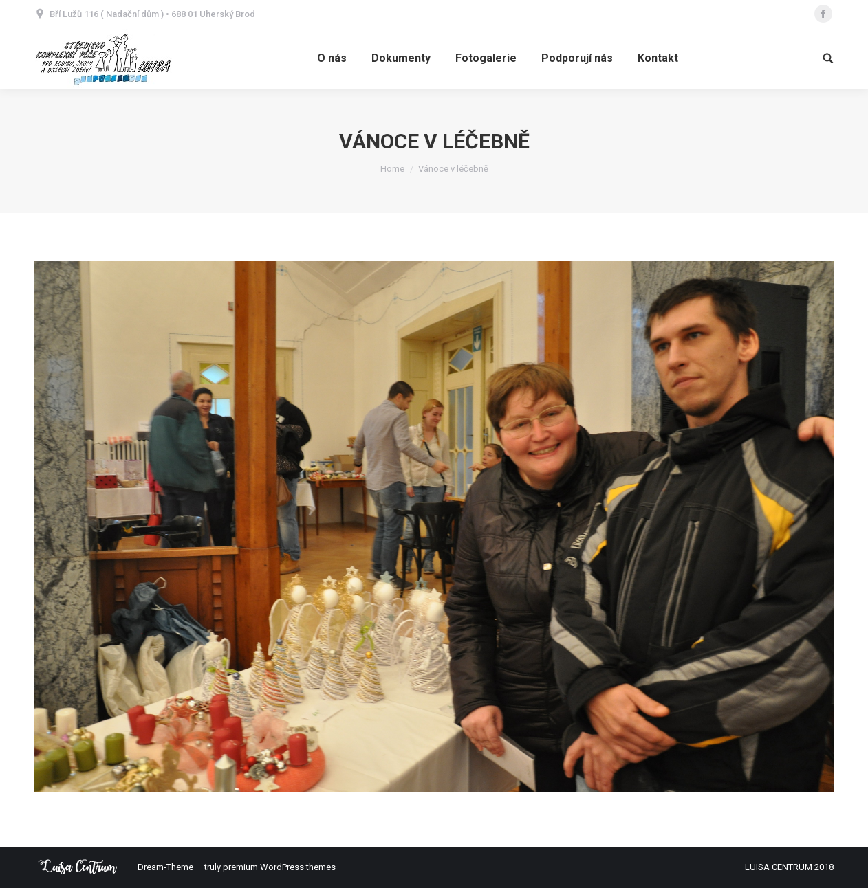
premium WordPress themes (279, 867)
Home (392, 169)
